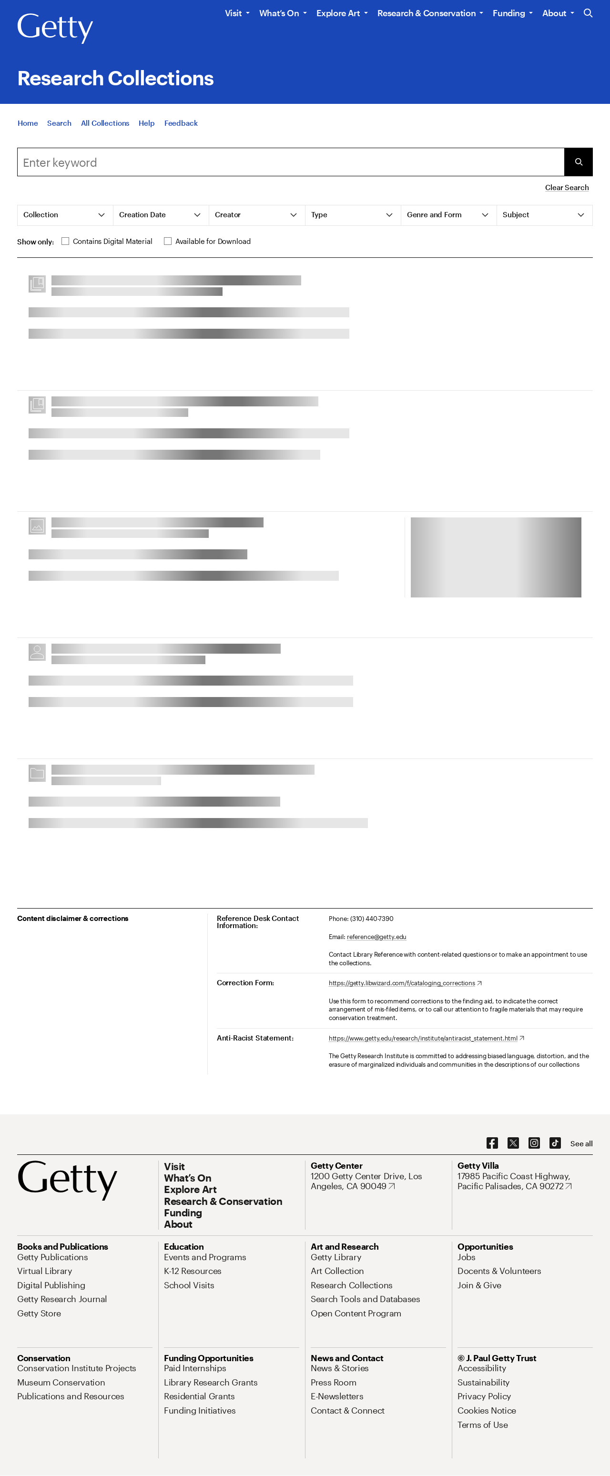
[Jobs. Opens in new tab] (467, 1257)
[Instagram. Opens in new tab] (534, 1143)
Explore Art (338, 13)
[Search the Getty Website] (588, 14)
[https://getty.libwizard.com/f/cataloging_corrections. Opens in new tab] (405, 983)
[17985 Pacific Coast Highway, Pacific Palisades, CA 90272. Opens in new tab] (525, 1181)
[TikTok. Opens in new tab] (555, 1143)
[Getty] (55, 29)
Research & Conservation (426, 13)
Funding (509, 13)
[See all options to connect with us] (581, 1143)
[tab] (65, 215)
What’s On (279, 13)
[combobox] (290, 162)
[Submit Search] (578, 162)
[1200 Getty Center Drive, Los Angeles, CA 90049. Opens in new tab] (378, 1181)
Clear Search (567, 187)
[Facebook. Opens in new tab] (492, 1143)
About (554, 13)
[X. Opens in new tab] (513, 1143)
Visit (233, 13)
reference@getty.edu (377, 936)
